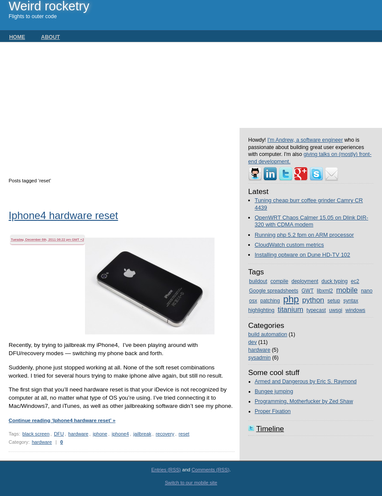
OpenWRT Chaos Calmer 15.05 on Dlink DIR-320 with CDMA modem (311, 221)
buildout (258, 281)
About (50, 37)
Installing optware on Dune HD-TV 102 (302, 254)
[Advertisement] (124, 107)
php (291, 299)
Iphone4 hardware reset (63, 216)
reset (184, 433)
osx (253, 301)
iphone (100, 433)
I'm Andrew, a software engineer (305, 140)
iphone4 (120, 433)
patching (270, 301)
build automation (267, 334)
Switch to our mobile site (191, 482)
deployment (304, 281)
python (313, 300)
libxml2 (325, 291)
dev (252, 342)
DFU (59, 433)
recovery (165, 433)
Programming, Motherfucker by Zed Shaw (304, 401)
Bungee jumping (274, 391)
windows (355, 310)
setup (334, 301)
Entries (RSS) (165, 469)
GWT (307, 291)
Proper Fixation (273, 411)
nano (367, 291)
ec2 (355, 281)
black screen (36, 433)
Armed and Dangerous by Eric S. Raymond (306, 381)
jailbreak (142, 433)
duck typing (335, 281)
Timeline (270, 428)
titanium (290, 309)
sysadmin (259, 358)
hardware (78, 433)
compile (279, 281)
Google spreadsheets (273, 291)
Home (17, 37)
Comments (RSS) (211, 469)
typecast (316, 310)
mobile (347, 290)
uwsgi (335, 310)
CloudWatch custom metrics (289, 245)
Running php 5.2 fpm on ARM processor (304, 235)
